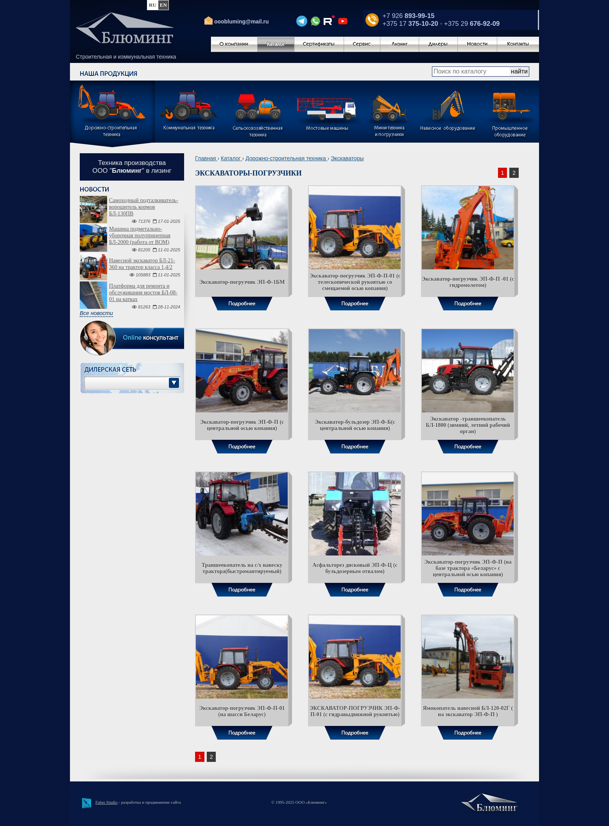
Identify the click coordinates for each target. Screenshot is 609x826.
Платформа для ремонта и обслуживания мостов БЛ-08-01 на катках (143, 292)
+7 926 (409, 16)
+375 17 (410, 23)
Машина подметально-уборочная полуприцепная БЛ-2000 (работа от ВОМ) (139, 235)
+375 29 (472, 23)
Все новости (96, 313)
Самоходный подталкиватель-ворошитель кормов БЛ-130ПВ (143, 207)
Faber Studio (106, 802)
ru (152, 5)
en (163, 5)
